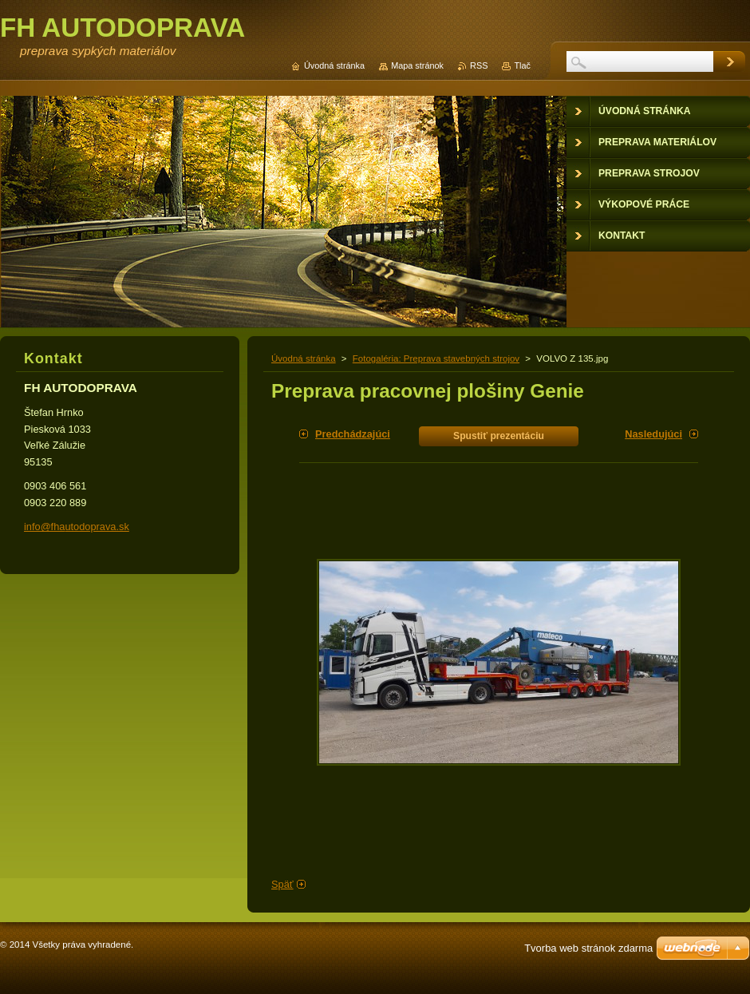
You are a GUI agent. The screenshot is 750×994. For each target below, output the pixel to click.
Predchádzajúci (352, 434)
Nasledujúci (653, 434)
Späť (282, 884)
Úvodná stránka (303, 358)
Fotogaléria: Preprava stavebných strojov (436, 358)
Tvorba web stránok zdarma (588, 948)
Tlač (522, 65)
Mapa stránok (417, 65)
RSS (479, 65)
